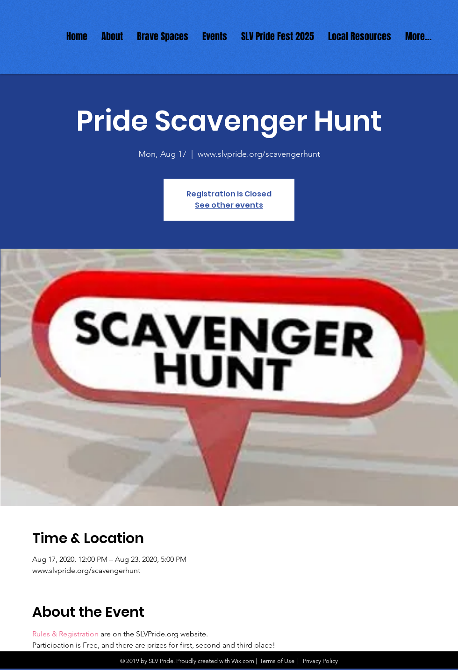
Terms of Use (277, 660)
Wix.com (242, 660)
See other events (229, 205)
